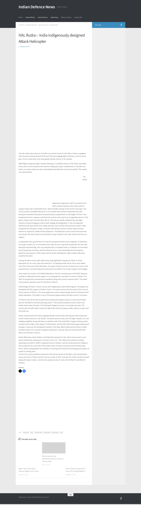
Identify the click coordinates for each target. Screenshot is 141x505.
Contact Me (78, 17)
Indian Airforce (43, 17)
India (31, 432)
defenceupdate (25, 46)
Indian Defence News (37, 6)
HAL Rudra (26, 432)
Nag (61, 432)
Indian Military (30, 17)
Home (21, 17)
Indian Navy (54, 17)
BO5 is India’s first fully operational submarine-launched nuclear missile (50, 458)
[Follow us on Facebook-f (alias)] (121, 25)
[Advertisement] (54, 64)
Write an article (66, 17)
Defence (22, 25)
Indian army (47, 432)
